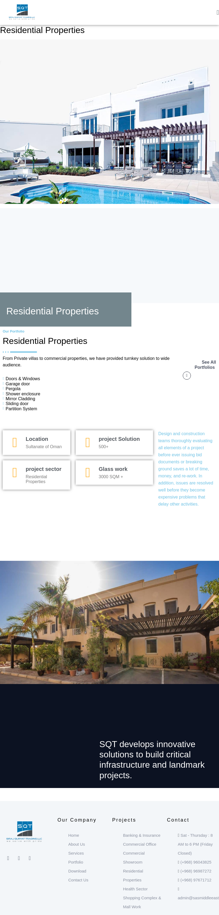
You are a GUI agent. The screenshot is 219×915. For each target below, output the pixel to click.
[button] (4, 670)
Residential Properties (42, 30)
